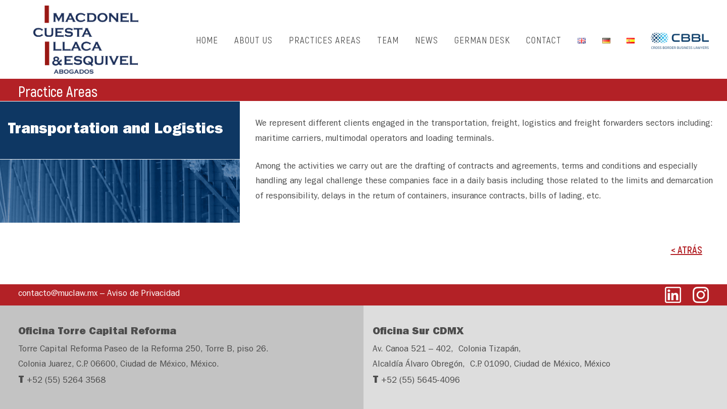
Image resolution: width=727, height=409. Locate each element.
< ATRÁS (686, 257)
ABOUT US (253, 43)
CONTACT (543, 43)
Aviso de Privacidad (143, 294)
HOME (207, 43)
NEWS (426, 43)
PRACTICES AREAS (324, 43)
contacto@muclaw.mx (57, 294)
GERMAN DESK (482, 43)
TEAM (388, 43)
